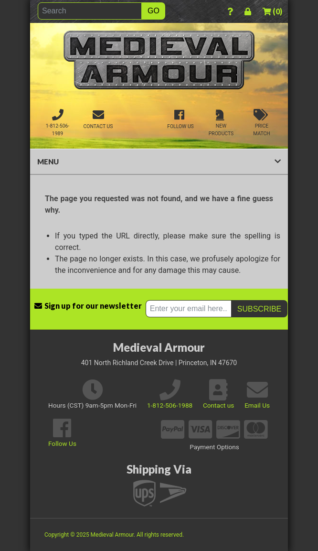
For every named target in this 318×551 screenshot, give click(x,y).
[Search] (90, 11)
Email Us (257, 405)
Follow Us (62, 443)
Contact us (218, 405)
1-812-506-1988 (169, 405)
